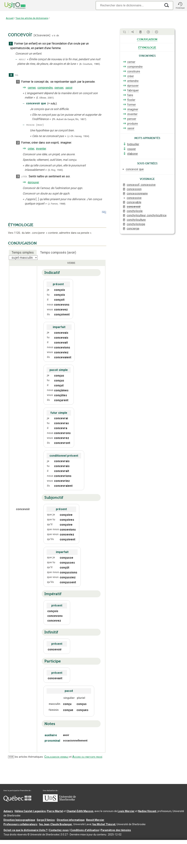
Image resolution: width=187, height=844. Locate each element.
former (131, 104)
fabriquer (133, 90)
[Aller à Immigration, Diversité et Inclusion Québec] (17, 800)
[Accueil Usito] (11, 5)
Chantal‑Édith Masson (79, 811)
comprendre (45, 87)
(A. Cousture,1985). (89, 64)
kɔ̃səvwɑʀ (42, 35)
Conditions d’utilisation (84, 830)
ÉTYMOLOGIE (20, 225)
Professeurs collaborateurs (20, 824)
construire (133, 71)
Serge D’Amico (46, 819)
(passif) (40, 124)
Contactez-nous (59, 830)
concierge (133, 228)
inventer (41, 148)
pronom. (30, 124)
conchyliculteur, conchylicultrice (147, 215)
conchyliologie (136, 224)
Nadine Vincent (147, 811)
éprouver (33, 182)
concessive (134, 198)
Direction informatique (71, 819)
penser (59, 87)
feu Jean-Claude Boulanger (55, 824)
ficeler (131, 100)
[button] (180, 5)
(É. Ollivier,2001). (45, 97)
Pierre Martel (55, 811)
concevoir (134, 206)
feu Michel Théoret (103, 824)
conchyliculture (136, 219)
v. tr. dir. (55, 35)
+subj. (52, 103)
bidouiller (133, 144)
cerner (32, 87)
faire (130, 95)
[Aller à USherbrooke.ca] (59, 800)
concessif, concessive (141, 184)
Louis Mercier (126, 811)
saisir (68, 87)
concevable (134, 202)
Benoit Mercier (95, 819)
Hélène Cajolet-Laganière (30, 811)
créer (31, 148)
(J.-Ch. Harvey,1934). (78, 136)
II (11, 75)
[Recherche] (128, 5)
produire (132, 123)
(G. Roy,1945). (55, 170)
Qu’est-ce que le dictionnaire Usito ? (25, 830)
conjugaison (147, 39)
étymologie (147, 47)
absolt (22, 59)
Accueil (10, 18)
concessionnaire (137, 193)
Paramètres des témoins (116, 830)
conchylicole (135, 211)
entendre (133, 81)
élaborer (132, 153)
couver (131, 149)
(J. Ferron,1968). (57, 203)
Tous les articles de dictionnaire (32, 18)
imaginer (132, 109)
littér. (24, 176)
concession (134, 189)
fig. (17, 75)
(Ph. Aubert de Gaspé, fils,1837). (69, 119)
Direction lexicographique (19, 819)
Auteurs (8, 811)
